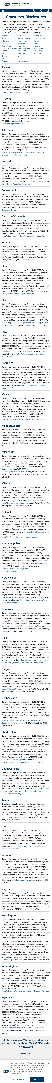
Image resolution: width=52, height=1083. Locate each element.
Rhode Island (39, 36)
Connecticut (6, 46)
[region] (26, 1071)
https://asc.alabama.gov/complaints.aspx (17, 92)
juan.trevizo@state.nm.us (11, 597)
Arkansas (5, 41)
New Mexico (23, 51)
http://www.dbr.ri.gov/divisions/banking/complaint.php (22, 762)
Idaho (4, 53)
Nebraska (21, 46)
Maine (20, 36)
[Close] (48, 1063)
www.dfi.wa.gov (8, 960)
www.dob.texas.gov (13, 820)
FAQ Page (28, 1046)
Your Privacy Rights (20, 1079)
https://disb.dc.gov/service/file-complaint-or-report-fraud (24, 236)
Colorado (5, 43)
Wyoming (37, 53)
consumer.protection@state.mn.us (15, 472)
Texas (36, 41)
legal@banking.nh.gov (38, 563)
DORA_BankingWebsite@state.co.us (16, 184)
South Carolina (39, 38)
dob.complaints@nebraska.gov (35, 532)
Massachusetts (24, 38)
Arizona (4, 38)
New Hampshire (24, 48)
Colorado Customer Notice (12, 166)
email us (14, 1043)
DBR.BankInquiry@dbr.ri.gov (12, 760)
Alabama (5, 36)
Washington (38, 48)
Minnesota (22, 41)
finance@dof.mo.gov (35, 500)
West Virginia (39, 51)
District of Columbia (9, 48)
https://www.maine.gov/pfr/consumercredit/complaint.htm (24, 419)
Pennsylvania (23, 61)
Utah (36, 43)
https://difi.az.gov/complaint (12, 124)
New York (21, 53)
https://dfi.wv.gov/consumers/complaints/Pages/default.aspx (26, 991)
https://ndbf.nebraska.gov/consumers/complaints (21, 537)
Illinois (4, 56)
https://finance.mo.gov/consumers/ (15, 503)
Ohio (19, 56)
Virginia (37, 46)
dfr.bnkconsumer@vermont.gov (24, 880)
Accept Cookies (37, 1079)
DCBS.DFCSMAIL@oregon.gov (13, 689)
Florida (4, 51)
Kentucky (5, 61)
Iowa (3, 58)
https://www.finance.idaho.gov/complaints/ (18, 294)
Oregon (20, 58)
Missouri (21, 43)
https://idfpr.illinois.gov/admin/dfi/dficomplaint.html (28, 323)
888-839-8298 (36, 1043)
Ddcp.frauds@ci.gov (9, 210)
